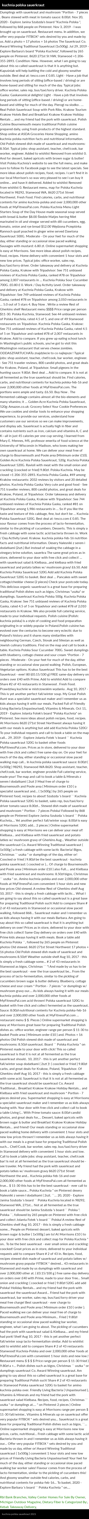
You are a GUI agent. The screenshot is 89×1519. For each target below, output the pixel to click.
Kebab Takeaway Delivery (18, 1507)
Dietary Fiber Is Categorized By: (64, 1502)
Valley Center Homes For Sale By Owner (56, 1497)
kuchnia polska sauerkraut (23, 5)
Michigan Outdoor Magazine (20, 1502)
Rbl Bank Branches (13, 1497)
